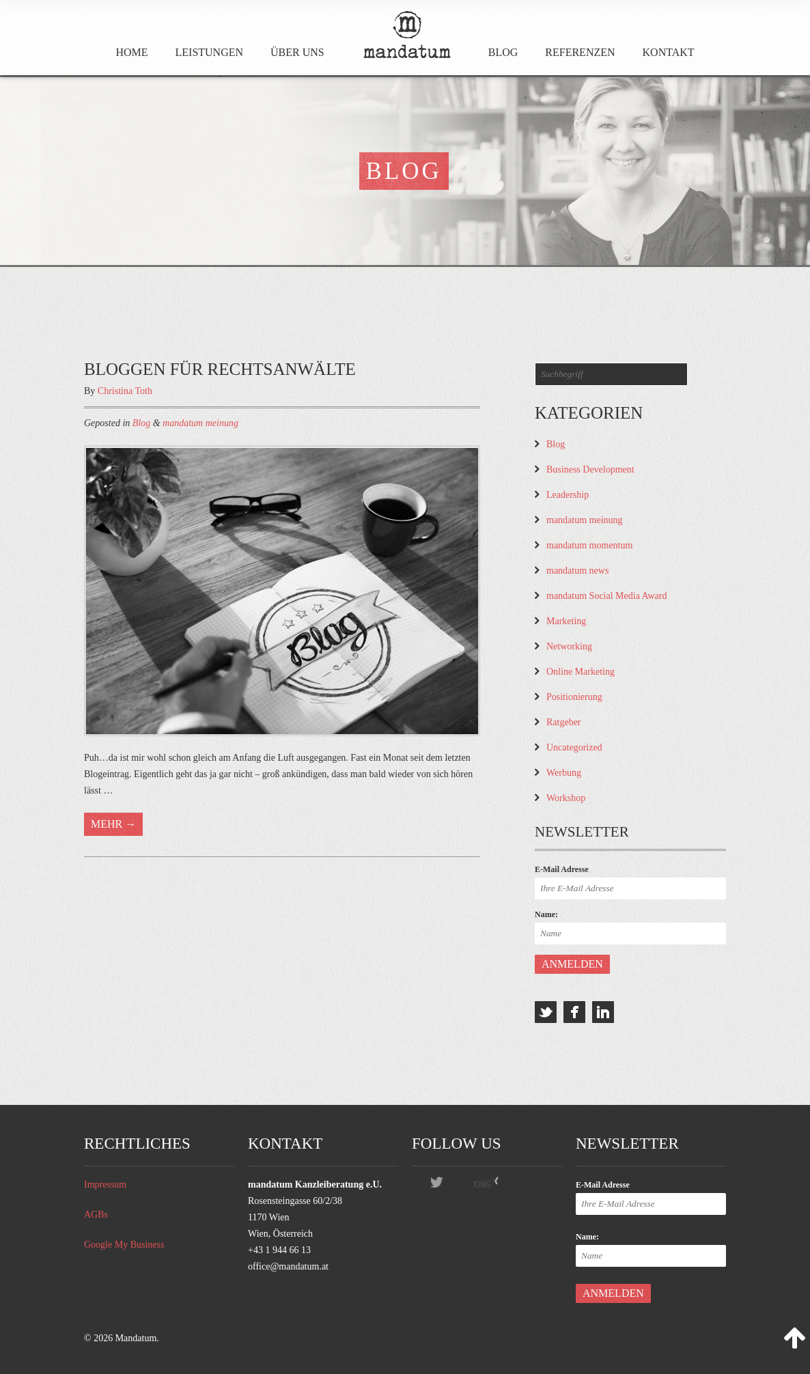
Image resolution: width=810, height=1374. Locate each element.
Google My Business (124, 1244)
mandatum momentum (589, 545)
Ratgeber (563, 722)
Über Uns (297, 52)
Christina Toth (125, 391)
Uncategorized (574, 747)
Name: (546, 914)
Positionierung (574, 697)
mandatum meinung (200, 423)
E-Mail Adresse (562, 869)
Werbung (563, 773)
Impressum (105, 1184)
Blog (503, 52)
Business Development (590, 469)
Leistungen (210, 52)
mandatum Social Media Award (606, 596)
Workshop (565, 798)
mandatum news (577, 570)
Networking (569, 646)
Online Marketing (580, 672)
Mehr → (113, 824)
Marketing (566, 621)
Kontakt (669, 52)
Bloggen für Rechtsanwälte (220, 369)
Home (131, 52)
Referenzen (580, 52)
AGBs (96, 1214)
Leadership (567, 495)
